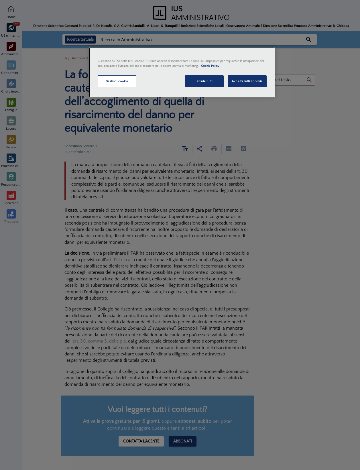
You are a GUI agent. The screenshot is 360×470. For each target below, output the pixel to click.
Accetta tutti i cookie (247, 81)
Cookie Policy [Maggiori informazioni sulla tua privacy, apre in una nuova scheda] (210, 66)
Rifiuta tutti (204, 81)
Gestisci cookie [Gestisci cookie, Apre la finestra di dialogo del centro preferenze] (117, 81)
